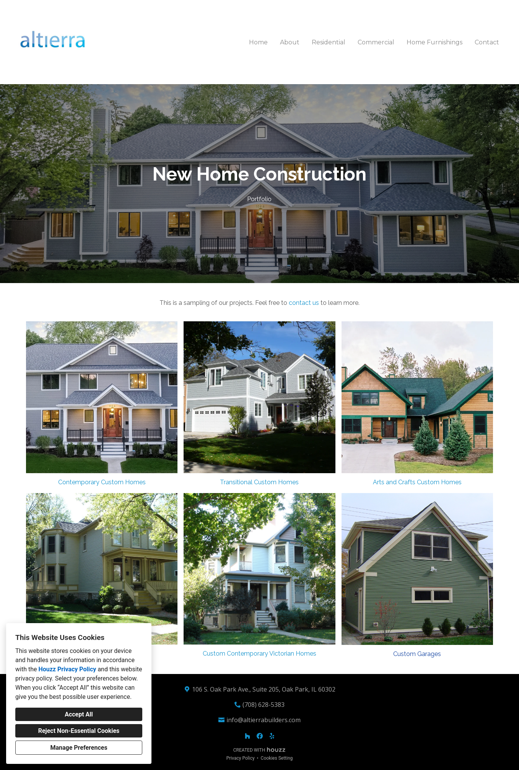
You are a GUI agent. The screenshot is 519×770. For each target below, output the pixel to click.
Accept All (79, 714)
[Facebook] (260, 736)
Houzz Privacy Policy (67, 669)
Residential (328, 42)
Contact (487, 42)
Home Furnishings (434, 42)
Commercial (376, 42)
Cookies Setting (277, 758)
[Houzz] (247, 736)
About (289, 42)
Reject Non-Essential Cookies (79, 730)
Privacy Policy (240, 758)
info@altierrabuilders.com (263, 720)
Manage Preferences (78, 747)
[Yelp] (272, 736)
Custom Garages (417, 654)
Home (258, 42)
